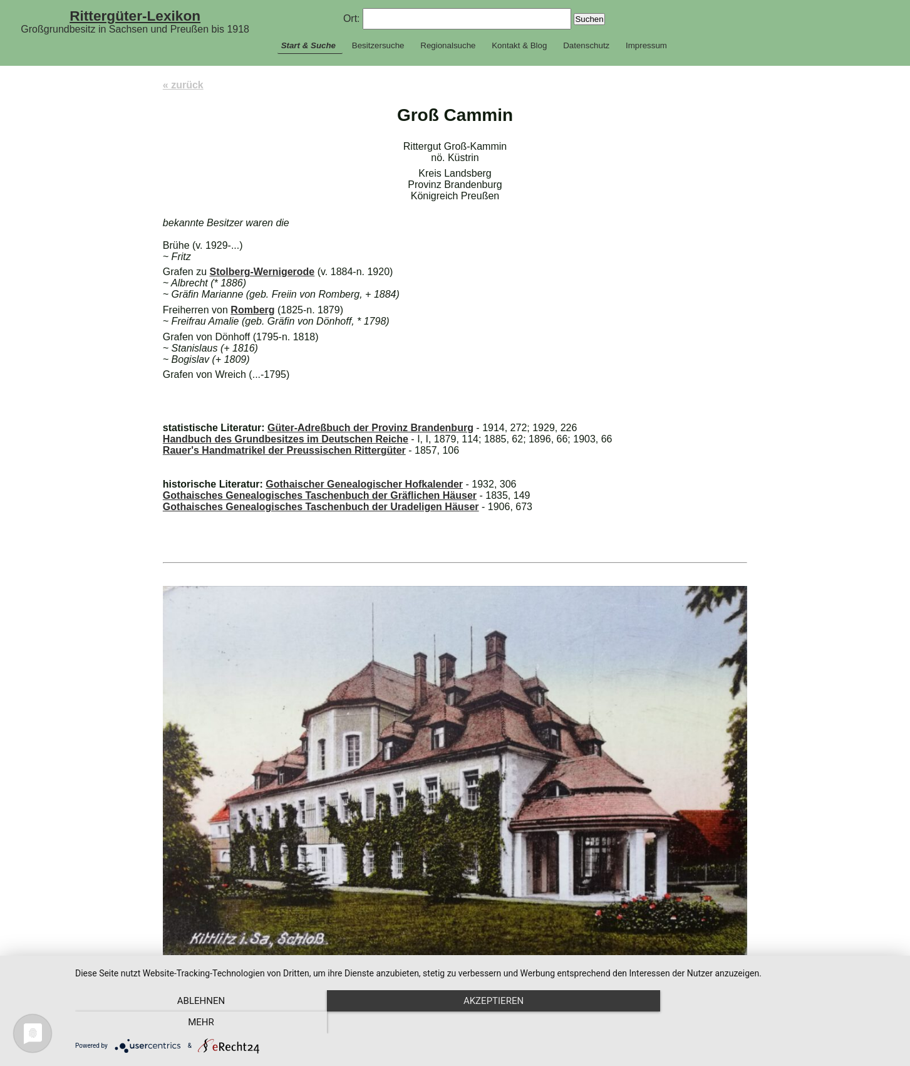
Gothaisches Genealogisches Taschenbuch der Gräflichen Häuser (320, 495)
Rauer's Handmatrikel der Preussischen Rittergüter (284, 450)
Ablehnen (198, 1022)
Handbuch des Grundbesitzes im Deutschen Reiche (285, 439)
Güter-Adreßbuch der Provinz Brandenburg (370, 427)
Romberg (252, 310)
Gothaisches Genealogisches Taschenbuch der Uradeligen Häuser (321, 506)
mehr (774, 1022)
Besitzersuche (378, 45)
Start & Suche (308, 45)
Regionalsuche (447, 45)
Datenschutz (586, 45)
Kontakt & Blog (519, 45)
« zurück (183, 85)
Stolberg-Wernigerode (262, 271)
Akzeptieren (486, 1022)
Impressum (646, 45)
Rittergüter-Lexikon (135, 16)
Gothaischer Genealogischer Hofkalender (364, 484)
